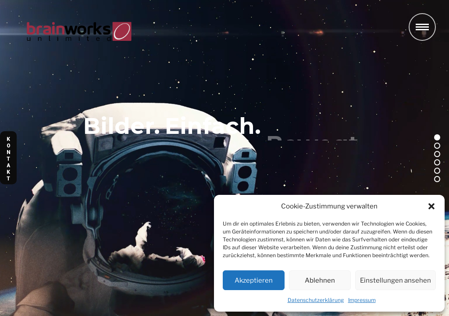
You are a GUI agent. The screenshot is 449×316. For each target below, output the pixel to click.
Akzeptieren (254, 280)
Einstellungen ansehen (395, 280)
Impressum (362, 300)
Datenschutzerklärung (316, 300)
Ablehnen (320, 280)
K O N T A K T (9, 159)
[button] (431, 206)
